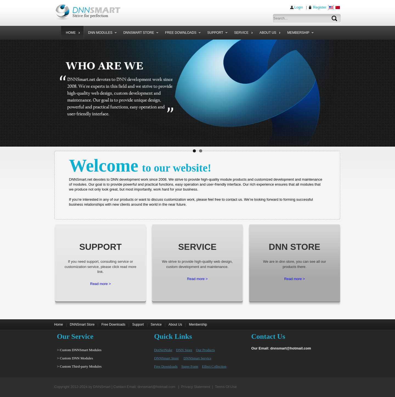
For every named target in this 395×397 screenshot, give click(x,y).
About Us (175, 325)
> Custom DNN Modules (75, 359)
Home (58, 325)
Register (319, 7)
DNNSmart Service (197, 359)
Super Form (189, 367)
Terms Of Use (225, 387)
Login (298, 7)
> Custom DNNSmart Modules (79, 351)
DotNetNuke (163, 351)
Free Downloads (113, 325)
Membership (198, 325)
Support (138, 325)
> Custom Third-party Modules (79, 367)
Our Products (205, 351)
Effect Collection (214, 367)
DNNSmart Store (82, 325)
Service (156, 325)
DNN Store (184, 351)
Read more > (100, 285)
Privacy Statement (195, 387)
